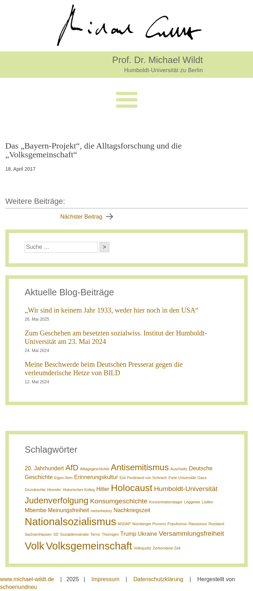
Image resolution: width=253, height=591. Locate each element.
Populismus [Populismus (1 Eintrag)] (177, 524)
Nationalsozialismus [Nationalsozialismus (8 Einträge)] (70, 521)
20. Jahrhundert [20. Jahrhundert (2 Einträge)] (44, 468)
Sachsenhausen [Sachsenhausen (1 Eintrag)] (38, 534)
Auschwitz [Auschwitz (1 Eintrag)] (178, 469)
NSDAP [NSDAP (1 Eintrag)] (124, 524)
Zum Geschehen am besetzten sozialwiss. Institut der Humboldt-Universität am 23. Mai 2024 (116, 337)
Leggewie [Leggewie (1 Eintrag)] (192, 502)
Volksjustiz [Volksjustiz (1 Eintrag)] (142, 548)
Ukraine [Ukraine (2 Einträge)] (147, 534)
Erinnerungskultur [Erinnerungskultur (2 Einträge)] (96, 477)
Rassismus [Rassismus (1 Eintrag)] (197, 524)
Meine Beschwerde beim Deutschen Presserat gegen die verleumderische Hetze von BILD (104, 368)
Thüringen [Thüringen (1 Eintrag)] (110, 534)
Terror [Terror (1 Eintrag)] (95, 534)
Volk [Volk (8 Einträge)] (34, 546)
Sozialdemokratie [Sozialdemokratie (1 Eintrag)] (74, 534)
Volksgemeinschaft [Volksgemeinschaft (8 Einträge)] (89, 546)
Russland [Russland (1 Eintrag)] (216, 524)
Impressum (105, 579)
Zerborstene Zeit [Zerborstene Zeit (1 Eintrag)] (166, 548)
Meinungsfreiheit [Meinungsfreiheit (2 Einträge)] (68, 510)
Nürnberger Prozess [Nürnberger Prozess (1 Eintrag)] (149, 524)
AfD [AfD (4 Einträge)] (71, 467)
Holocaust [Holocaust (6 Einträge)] (131, 488)
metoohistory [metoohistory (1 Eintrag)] (101, 511)
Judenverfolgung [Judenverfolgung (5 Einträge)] (57, 500)
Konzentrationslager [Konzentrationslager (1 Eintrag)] (165, 502)
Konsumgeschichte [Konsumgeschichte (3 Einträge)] (118, 501)
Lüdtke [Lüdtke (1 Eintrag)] (207, 502)
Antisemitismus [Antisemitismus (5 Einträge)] (140, 467)
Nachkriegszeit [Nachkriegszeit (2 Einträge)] (132, 510)
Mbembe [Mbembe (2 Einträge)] (36, 510)
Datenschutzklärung (158, 579)
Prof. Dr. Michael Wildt (157, 60)
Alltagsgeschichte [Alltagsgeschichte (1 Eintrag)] (94, 469)
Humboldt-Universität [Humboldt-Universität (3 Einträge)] (185, 488)
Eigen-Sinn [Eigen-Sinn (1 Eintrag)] (63, 478)
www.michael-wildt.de (27, 579)
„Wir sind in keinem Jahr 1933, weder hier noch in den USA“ (111, 310)
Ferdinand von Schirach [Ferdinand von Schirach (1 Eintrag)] (147, 478)
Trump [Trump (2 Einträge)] (128, 534)
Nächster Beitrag (81, 217)
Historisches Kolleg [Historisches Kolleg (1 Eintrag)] (79, 490)
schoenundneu (18, 587)
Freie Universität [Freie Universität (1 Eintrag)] (182, 478)
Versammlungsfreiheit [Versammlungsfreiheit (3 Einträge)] (191, 533)
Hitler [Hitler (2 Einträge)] (102, 489)
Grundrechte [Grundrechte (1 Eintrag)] (35, 490)
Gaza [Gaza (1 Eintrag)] (201, 478)
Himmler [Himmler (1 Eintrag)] (54, 490)
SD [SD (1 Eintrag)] (56, 534)
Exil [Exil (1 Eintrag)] (123, 478)
